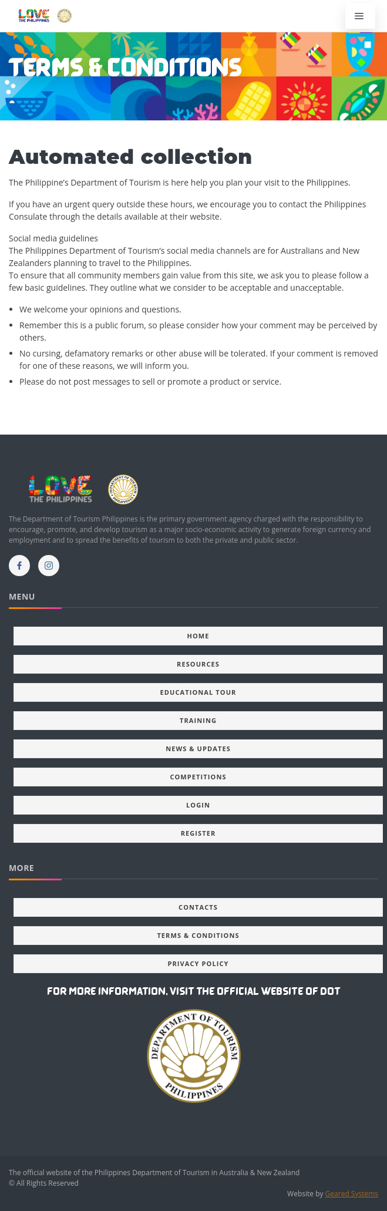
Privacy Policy (197, 963)
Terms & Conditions (198, 935)
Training (198, 720)
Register (198, 833)
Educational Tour (198, 692)
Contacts (198, 907)
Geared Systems (351, 1194)
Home (198, 635)
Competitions (198, 776)
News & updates (198, 748)
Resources (198, 664)
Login (198, 804)
